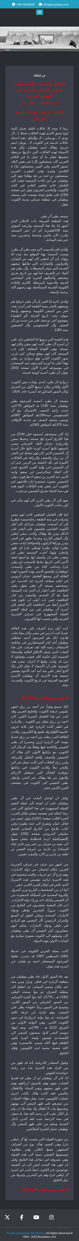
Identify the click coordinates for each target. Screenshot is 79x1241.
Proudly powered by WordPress (25, 1232)
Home (7, 50)
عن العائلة (15, 50)
